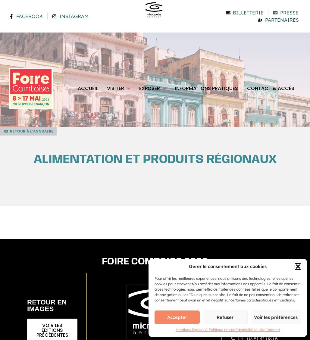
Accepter (177, 317)
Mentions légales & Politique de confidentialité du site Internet (228, 329)
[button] (298, 267)
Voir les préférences (276, 317)
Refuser (225, 317)
